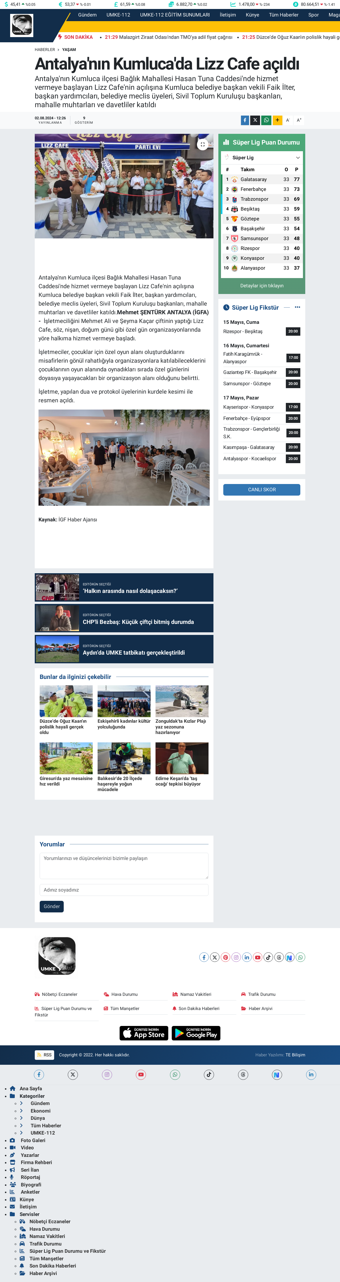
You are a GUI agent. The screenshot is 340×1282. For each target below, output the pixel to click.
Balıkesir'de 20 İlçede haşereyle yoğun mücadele (120, 784)
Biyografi (25, 1185)
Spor (313, 15)
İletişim (228, 15)
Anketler (25, 1192)
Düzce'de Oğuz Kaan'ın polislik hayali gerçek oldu (63, 726)
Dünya (32, 1118)
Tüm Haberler (284, 15)
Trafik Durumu (258, 994)
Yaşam (69, 49)
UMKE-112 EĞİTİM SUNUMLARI (175, 15)
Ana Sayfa (26, 1088)
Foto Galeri (27, 1140)
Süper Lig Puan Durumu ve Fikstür (63, 1012)
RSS (44, 1055)
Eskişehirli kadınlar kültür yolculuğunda (124, 723)
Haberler (45, 49)
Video (22, 1147)
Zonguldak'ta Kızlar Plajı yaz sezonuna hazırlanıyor (181, 726)
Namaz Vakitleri (192, 994)
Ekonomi (35, 1111)
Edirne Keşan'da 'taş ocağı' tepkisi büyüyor (178, 781)
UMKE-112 (118, 15)
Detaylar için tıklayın (262, 285)
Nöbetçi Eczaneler (56, 994)
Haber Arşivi (257, 1008)
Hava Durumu (121, 994)
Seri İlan (24, 1170)
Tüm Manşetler (122, 1008)
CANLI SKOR (262, 489)
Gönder (52, 906)
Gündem (87, 15)
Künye (252, 15)
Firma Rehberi (31, 1162)
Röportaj (25, 1177)
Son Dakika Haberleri (196, 1008)
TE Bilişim (295, 1055)
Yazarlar (24, 1155)
